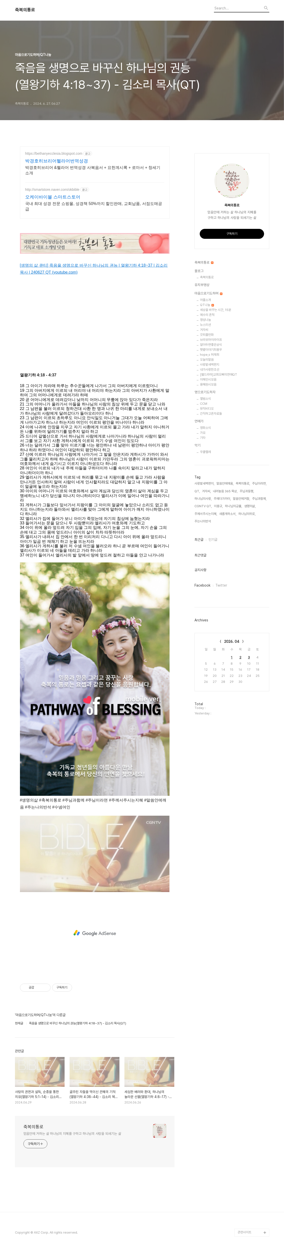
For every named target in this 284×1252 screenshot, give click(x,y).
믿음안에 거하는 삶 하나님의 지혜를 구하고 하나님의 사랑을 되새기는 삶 (72, 1134)
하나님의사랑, (203, 499)
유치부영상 (201, 285)
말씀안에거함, (241, 499)
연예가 (198, 421)
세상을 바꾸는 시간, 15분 (215, 310)
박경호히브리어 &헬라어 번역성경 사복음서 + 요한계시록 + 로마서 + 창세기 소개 (93, 170)
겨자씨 (204, 330)
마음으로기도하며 (208, 293)
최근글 (198, 540)
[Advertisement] (95, 933)
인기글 (212, 540)
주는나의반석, (203, 521)
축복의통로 (25, 9)
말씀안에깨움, (225, 483)
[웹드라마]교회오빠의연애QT (218, 374)
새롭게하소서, (227, 514)
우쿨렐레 (205, 452)
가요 (202, 433)
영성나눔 (205, 320)
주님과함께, (259, 499)
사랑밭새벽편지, (204, 483)
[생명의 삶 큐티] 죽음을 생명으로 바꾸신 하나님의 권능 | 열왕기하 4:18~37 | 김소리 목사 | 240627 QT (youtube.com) (94, 268)
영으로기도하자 (204, 392)
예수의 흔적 (207, 315)
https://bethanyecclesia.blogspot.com (54, 153)
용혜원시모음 (208, 384)
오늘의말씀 (207, 359)
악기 (197, 445)
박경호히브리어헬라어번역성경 (56, 160)
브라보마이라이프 (211, 340)
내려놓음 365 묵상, (225, 491)
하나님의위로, (247, 514)
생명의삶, (250, 506)
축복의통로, (243, 483)
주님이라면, (259, 483)
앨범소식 (205, 399)
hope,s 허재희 (209, 354)
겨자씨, (206, 491)
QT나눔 (207, 305)
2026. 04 (231, 641)
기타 (202, 438)
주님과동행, (247, 491)
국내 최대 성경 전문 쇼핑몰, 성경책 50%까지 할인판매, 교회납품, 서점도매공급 (93, 206)
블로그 (198, 271)
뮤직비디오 (207, 408)
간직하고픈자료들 (211, 413)
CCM (203, 403)
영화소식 (205, 428)
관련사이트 (244, 1232)
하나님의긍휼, (233, 506)
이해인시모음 (208, 379)
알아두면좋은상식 (211, 345)
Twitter (221, 585)
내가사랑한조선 (209, 369)
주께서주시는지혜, (205, 514)
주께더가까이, (222, 499)
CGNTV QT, (203, 506)
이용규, (218, 506)
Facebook (202, 585)
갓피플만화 (207, 335)
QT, (197, 491)
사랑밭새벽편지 (209, 364)
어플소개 (205, 300)
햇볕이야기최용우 (211, 349)
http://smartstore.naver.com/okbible (52, 190)
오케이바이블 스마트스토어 (52, 197)
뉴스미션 (205, 325)
